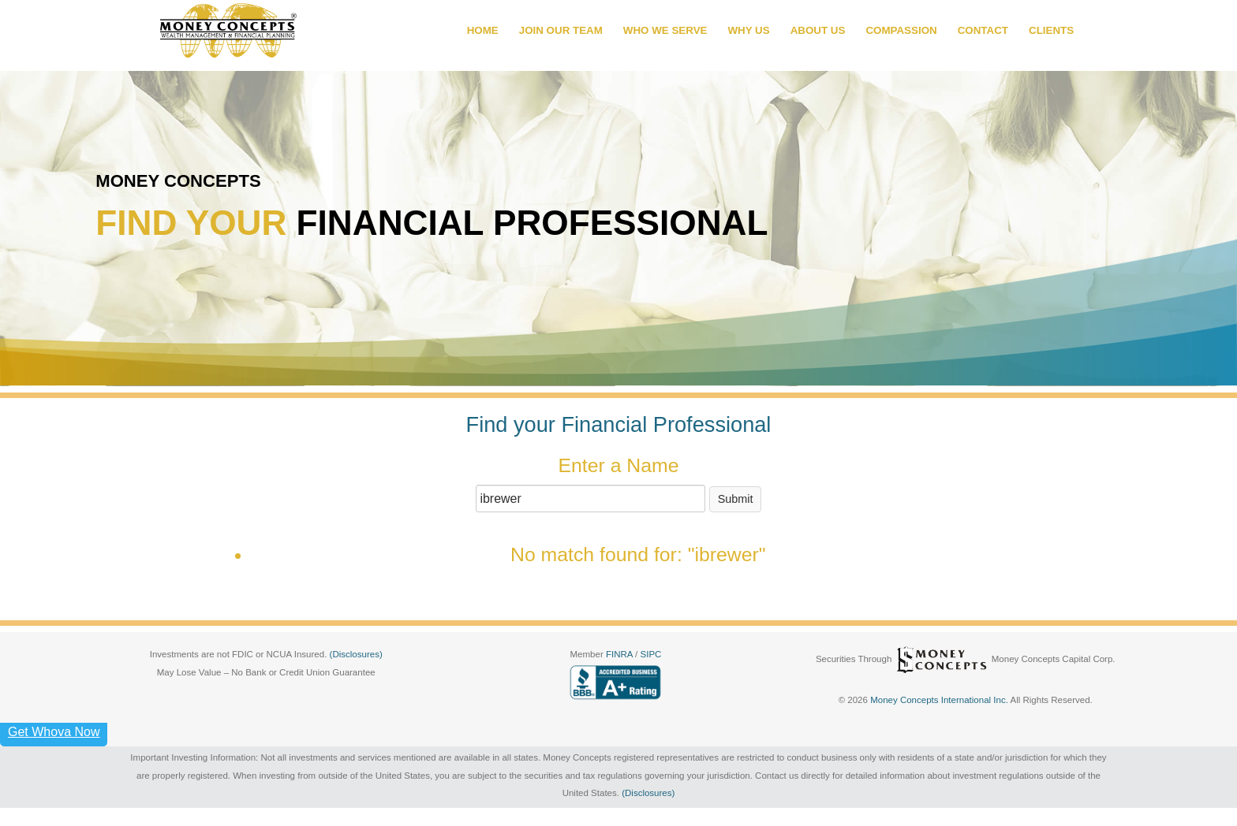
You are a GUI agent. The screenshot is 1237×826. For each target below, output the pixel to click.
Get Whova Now (53, 732)
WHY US (748, 30)
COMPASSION (900, 30)
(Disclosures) (356, 654)
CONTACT (983, 30)
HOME (483, 30)
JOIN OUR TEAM (561, 30)
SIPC (651, 654)
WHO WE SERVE (665, 30)
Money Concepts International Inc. (940, 700)
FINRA (620, 654)
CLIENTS (1051, 30)
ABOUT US (818, 30)
